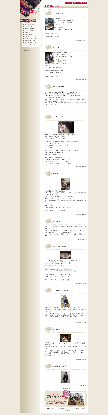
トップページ (69, 2)
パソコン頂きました (29, 34)
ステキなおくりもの (29, 24)
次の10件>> (32, 44)
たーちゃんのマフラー (30, 40)
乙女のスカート (28, 26)
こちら (59, 36)
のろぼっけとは (50, 408)
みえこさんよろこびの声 (30, 42)
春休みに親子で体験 (29, 28)
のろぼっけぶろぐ (27, 20)
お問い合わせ (83, 2)
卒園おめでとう (28, 32)
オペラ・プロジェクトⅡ (30, 36)
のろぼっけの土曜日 (29, 30)
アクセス (76, 2)
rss (34, 20)
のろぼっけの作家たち (62, 408)
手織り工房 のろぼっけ (30, 11)
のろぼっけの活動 (80, 408)
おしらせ (71, 408)
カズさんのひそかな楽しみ (31, 38)
